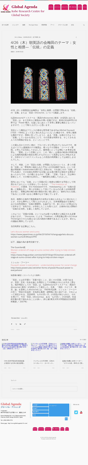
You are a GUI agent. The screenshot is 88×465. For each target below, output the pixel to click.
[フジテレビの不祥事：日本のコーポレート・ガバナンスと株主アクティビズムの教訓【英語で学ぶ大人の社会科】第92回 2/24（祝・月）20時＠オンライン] (44, 350)
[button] (84, 25)
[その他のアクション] (76, 37)
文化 (72, 25)
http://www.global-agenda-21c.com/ (17, 423)
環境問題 (44, 25)
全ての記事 (5, 25)
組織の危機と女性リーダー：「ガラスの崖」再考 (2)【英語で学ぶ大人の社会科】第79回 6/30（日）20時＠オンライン (73, 362)
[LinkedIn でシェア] (20, 324)
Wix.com (53, 439)
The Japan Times (33, 25)
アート (52, 25)
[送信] (66, 418)
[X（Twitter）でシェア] (16, 324)
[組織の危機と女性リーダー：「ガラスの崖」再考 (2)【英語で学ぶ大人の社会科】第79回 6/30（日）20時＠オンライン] (73, 350)
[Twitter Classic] (76, 412)
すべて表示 (83, 339)
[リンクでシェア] (25, 324)
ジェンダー (15, 25)
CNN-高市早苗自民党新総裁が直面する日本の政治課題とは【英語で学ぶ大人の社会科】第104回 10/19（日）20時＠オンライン (14, 362)
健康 (23, 25)
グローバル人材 (63, 25)
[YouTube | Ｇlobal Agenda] (81, 412)
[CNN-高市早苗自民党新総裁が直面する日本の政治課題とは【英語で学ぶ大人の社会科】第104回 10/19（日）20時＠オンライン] (15, 350)
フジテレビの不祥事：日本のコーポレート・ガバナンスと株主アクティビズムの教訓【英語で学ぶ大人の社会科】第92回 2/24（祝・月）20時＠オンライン (43, 362)
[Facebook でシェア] (11, 324)
